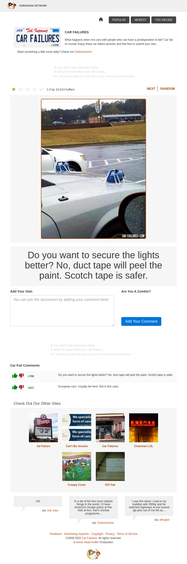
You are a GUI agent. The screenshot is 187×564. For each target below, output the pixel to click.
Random (167, 88)
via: (44, 510)
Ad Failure (43, 446)
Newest (140, 20)
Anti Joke (52, 510)
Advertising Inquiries (76, 534)
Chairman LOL (143, 446)
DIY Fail (110, 484)
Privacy (110, 534)
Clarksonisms (82, 51)
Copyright (97, 534)
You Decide (163, 20)
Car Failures (110, 446)
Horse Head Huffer (87, 542)
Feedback (56, 534)
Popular (119, 20)
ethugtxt (164, 519)
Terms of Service (127, 534)
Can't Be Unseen (77, 446)
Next (151, 88)
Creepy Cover (77, 484)
